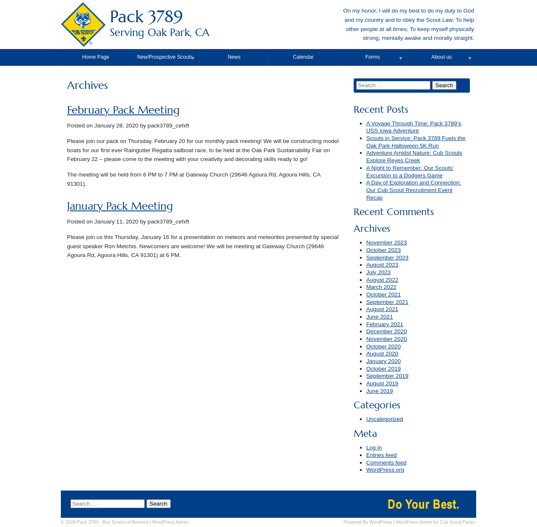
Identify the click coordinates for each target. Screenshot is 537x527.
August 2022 (382, 280)
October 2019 (383, 369)
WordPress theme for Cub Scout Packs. (436, 521)
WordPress (381, 521)
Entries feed (381, 455)
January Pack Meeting (120, 206)
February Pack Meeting (123, 110)
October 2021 (383, 294)
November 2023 (386, 242)
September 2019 (387, 376)
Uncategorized (384, 419)
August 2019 (382, 383)
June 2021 (379, 317)
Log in (374, 447)
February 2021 (384, 324)
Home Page (95, 57)
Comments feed (386, 463)
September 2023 (387, 257)
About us (441, 57)
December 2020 (386, 331)
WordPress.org (385, 470)
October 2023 (383, 250)
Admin (170, 521)
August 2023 (382, 265)
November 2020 (386, 339)
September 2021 (387, 302)
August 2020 (382, 353)
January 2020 (383, 361)
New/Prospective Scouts (165, 57)
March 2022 (381, 287)
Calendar (303, 57)
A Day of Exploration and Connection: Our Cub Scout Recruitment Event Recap (413, 189)
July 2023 (378, 272)
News (234, 57)
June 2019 (379, 391)
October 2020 (383, 346)
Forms (372, 57)
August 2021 (382, 309)
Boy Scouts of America (125, 521)
